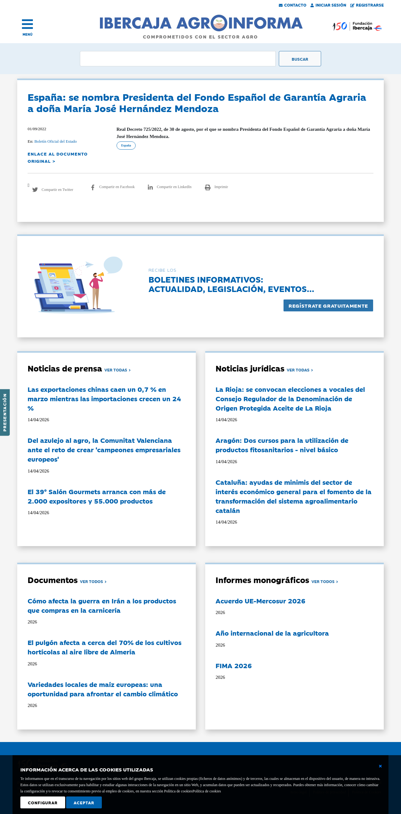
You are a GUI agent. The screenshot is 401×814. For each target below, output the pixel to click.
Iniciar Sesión (328, 5)
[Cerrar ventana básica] (380, 766)
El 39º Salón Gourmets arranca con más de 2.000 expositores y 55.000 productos (97, 496)
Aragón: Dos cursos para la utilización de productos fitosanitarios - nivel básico (282, 444)
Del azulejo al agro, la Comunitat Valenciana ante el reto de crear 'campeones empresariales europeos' (104, 449)
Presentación (4, 412)
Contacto (292, 5)
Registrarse (367, 5)
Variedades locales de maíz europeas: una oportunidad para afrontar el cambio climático (103, 688)
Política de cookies (206, 791)
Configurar (43, 802)
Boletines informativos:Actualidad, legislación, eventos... (231, 283)
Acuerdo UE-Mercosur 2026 (260, 600)
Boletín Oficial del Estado (55, 141)
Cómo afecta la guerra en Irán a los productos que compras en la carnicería (102, 605)
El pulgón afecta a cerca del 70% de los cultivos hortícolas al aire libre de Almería (104, 646)
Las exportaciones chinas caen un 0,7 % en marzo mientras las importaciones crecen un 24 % (104, 398)
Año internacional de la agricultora (272, 632)
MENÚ (28, 34)
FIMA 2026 (234, 665)
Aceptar (84, 802)
